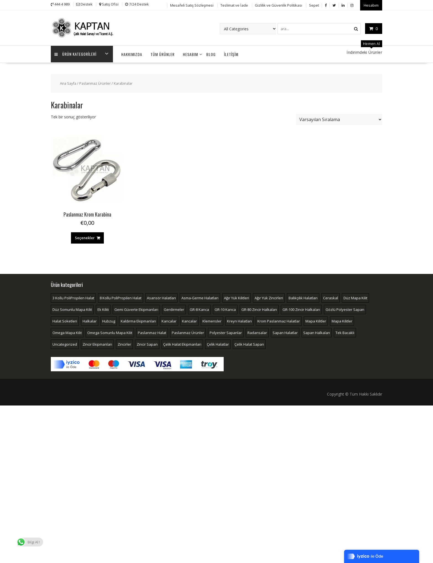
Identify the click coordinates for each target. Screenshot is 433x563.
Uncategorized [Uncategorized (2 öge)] (64, 343)
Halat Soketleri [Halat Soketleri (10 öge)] (64, 320)
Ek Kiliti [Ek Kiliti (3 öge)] (103, 308)
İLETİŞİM (231, 53)
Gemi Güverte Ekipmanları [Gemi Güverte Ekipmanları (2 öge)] (136, 308)
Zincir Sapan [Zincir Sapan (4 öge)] (147, 343)
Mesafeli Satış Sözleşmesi (191, 4)
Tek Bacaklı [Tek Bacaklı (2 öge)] (345, 331)
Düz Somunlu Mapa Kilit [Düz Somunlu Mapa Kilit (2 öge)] (72, 308)
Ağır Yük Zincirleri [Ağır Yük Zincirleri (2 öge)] (269, 297)
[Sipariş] (339, 118)
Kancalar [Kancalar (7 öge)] (189, 320)
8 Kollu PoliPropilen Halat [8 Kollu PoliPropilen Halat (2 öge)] (120, 297)
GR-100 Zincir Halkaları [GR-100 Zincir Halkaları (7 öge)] (301, 308)
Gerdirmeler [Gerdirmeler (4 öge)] (174, 308)
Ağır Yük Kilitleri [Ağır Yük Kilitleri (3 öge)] (236, 297)
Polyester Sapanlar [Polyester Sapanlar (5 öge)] (226, 331)
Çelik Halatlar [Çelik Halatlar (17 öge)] (218, 343)
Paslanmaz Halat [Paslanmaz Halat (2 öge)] (152, 331)
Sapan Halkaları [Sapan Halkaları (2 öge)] (316, 331)
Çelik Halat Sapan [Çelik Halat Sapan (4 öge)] (249, 343)
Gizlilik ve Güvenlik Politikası (278, 4)
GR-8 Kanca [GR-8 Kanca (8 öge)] (199, 308)
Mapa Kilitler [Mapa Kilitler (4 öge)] (342, 320)
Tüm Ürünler (163, 53)
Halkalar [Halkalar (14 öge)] (90, 320)
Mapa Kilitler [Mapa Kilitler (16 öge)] (315, 320)
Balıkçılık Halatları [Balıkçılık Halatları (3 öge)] (303, 297)
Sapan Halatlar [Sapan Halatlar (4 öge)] (285, 331)
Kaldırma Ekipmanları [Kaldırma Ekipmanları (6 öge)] (138, 320)
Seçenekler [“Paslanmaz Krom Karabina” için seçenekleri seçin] (85, 236)
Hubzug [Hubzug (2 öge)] (108, 320)
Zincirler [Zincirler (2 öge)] (124, 343)
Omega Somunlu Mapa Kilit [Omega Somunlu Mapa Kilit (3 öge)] (109, 331)
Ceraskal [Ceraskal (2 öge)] (330, 297)
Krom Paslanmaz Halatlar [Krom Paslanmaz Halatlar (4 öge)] (278, 320)
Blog (211, 53)
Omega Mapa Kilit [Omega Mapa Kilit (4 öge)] (67, 331)
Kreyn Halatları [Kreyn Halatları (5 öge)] (239, 320)
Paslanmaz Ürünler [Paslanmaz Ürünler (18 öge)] (188, 331)
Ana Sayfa (68, 82)
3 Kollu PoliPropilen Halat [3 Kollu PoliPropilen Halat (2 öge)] (73, 297)
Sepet (314, 4)
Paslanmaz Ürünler (95, 82)
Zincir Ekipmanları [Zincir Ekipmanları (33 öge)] (97, 343)
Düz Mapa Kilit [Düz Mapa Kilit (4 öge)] (355, 297)
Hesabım (371, 4)
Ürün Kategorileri (76, 53)
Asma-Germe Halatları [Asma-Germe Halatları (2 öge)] (199, 297)
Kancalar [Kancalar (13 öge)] (169, 320)
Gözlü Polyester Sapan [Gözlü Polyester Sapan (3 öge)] (345, 308)
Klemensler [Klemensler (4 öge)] (211, 320)
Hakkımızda (131, 53)
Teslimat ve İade (234, 4)
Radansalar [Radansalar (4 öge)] (257, 331)
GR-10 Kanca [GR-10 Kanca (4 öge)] (225, 308)
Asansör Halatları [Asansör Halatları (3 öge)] (161, 297)
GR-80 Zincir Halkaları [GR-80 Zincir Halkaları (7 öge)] (259, 308)
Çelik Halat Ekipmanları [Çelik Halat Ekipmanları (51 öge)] (182, 343)
